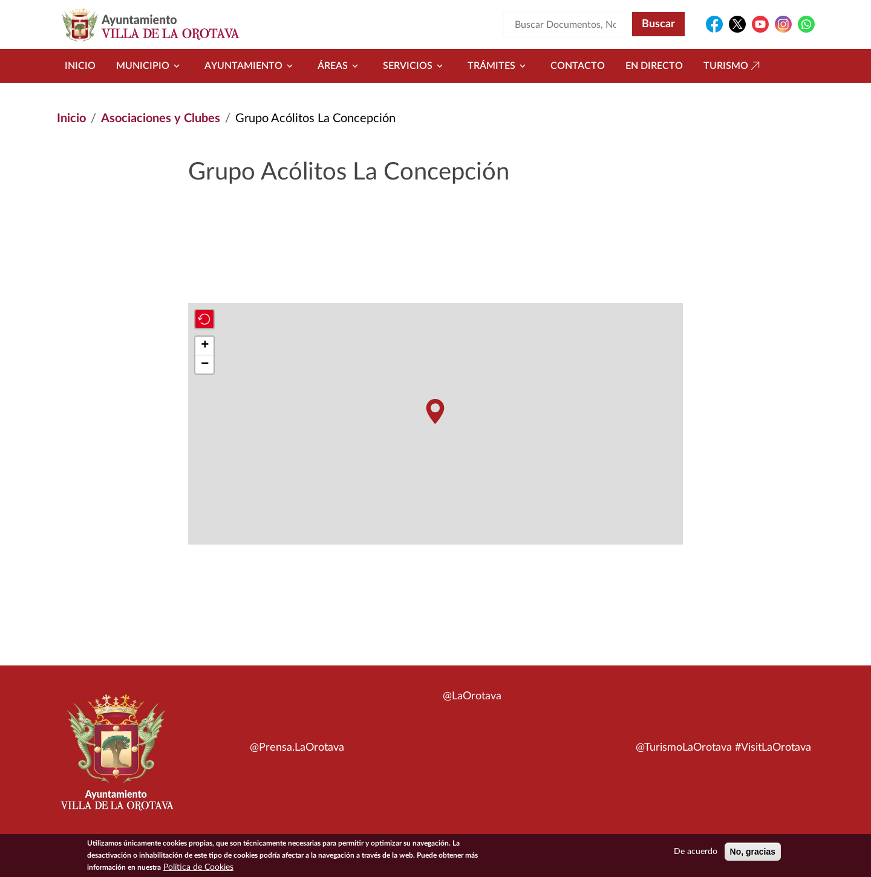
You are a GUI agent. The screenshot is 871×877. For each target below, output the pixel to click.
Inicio (80, 66)
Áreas (340, 66)
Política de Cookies (198, 868)
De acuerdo (695, 852)
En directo (654, 66)
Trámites (499, 66)
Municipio (150, 66)
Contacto (577, 66)
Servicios (415, 66)
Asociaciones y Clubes (160, 118)
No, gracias (752, 852)
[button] (435, 411)
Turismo (733, 66)
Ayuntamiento (250, 66)
